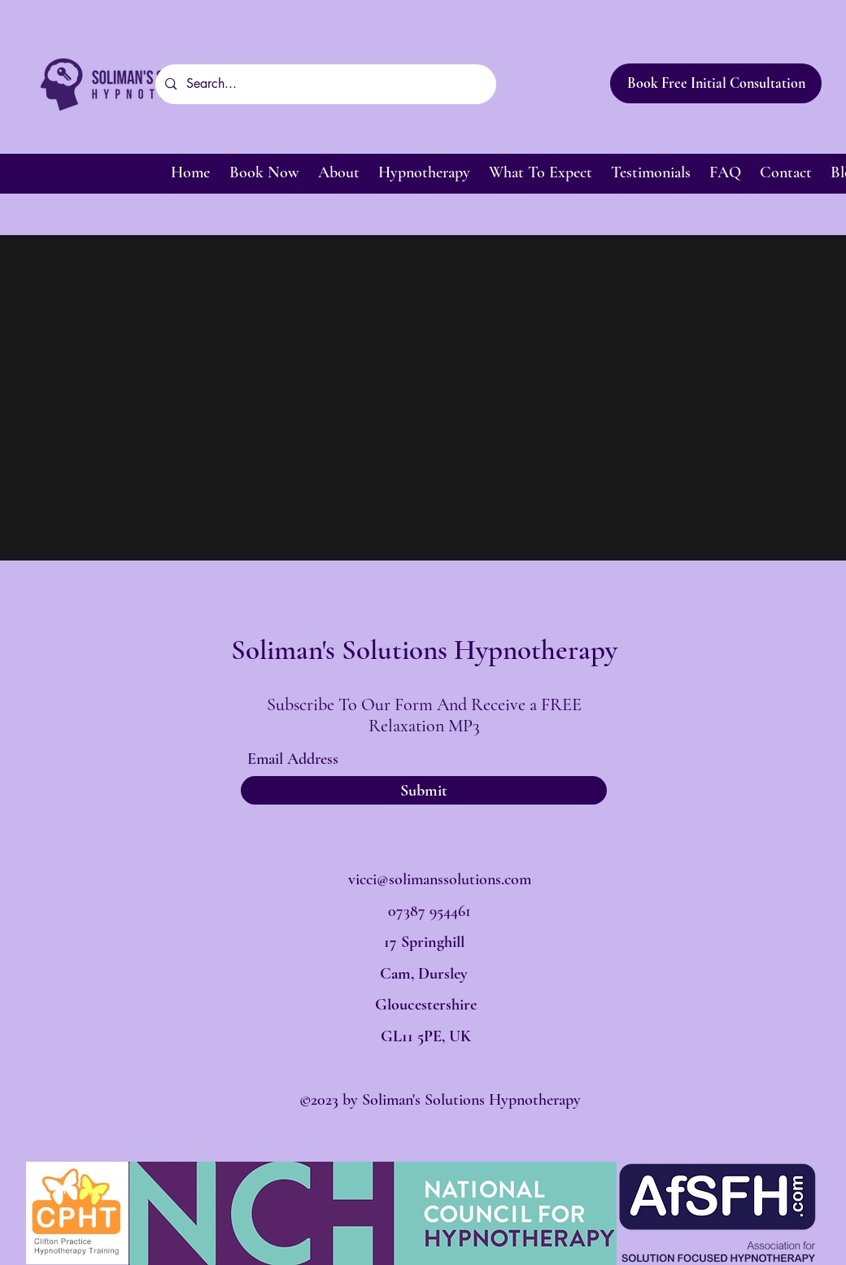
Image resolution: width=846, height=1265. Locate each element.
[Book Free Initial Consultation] (716, 83)
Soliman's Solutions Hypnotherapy (424, 650)
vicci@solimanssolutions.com (439, 879)
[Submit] (424, 790)
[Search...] (324, 84)
